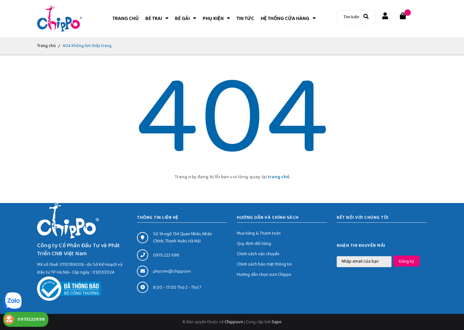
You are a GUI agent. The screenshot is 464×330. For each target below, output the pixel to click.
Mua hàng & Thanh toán (259, 233)
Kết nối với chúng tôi (363, 217)
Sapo (277, 321)
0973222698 (31, 319)
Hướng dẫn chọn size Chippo (264, 274)
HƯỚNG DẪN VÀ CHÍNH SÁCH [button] (268, 217)
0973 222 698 (166, 255)
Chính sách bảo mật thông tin (264, 264)
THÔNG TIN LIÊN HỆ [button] (158, 217)
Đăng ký (406, 261)
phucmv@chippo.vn (172, 271)
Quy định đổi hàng (254, 243)
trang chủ (278, 177)
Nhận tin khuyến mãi (361, 245)
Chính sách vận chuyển (258, 253)
